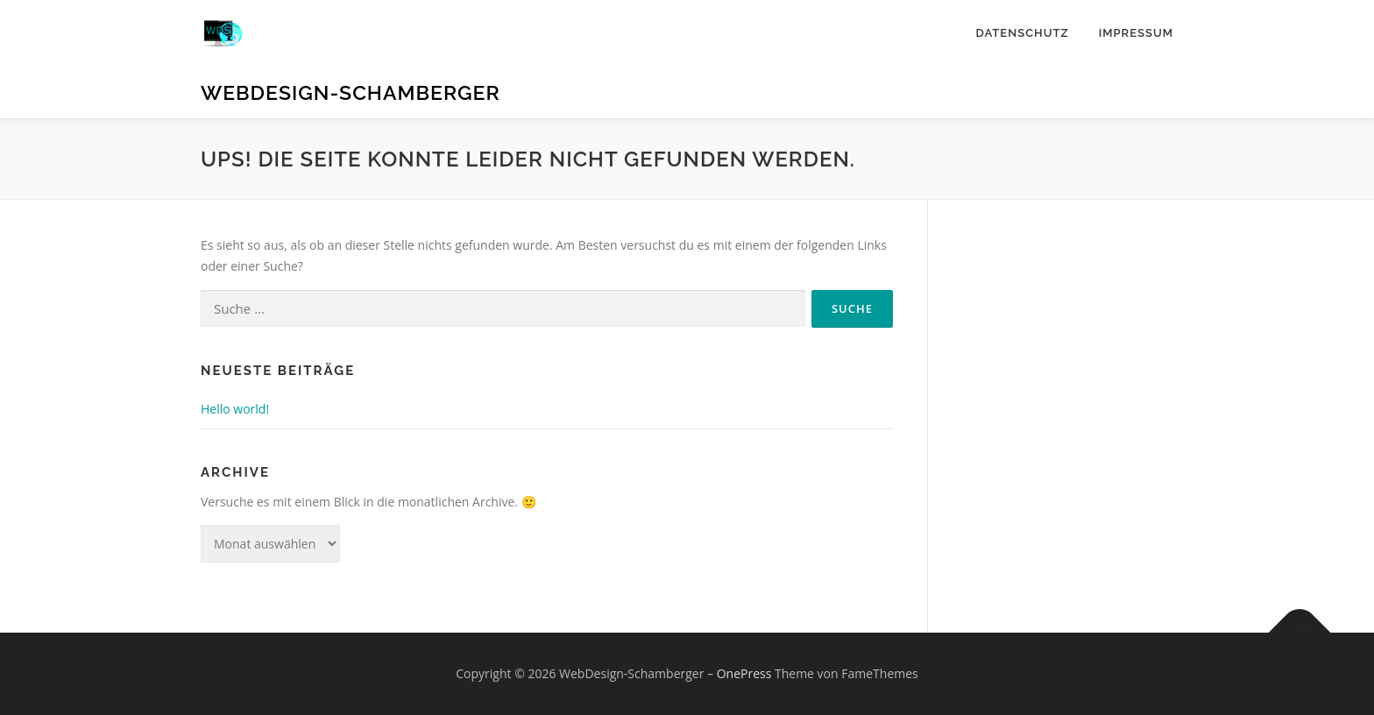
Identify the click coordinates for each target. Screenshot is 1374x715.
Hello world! (235, 408)
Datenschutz (1021, 32)
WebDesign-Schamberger (350, 92)
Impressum (1136, 32)
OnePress (744, 673)
